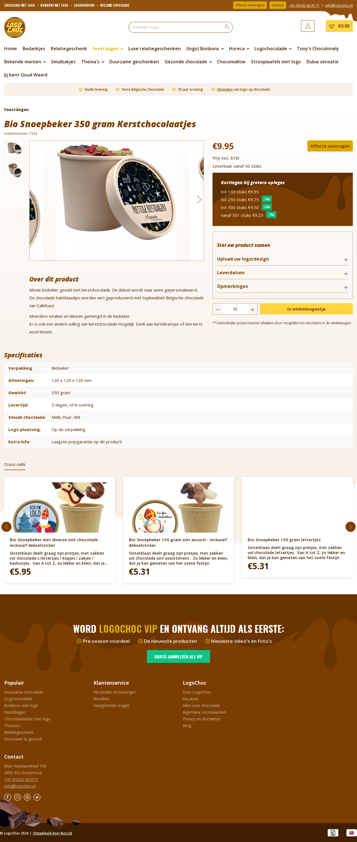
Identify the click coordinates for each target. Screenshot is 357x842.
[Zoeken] (227, 27)
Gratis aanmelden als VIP (178, 656)
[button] (282, 262)
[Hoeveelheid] (235, 311)
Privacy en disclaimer (201, 718)
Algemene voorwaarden (204, 712)
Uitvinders (225, 89)
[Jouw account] (308, 26)
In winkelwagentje (306, 311)
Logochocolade (18, 698)
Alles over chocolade (201, 705)
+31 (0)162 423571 (21, 779)
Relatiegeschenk (18, 732)
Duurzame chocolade (23, 692)
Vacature (191, 698)
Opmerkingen (235, 288)
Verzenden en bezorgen (114, 692)
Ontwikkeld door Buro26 (52, 833)
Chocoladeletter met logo (27, 718)
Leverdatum (233, 275)
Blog (187, 725)
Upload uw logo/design (245, 261)
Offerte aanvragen (242, 5)
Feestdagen (14, 712)
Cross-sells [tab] (15, 464)
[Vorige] (34, 201)
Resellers (101, 698)
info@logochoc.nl (339, 5)
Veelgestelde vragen (111, 705)
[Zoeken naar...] (175, 27)
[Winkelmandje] (339, 26)
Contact (276, 5)
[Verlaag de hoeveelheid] (218, 311)
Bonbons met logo (21, 705)
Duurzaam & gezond (23, 739)
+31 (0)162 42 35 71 (304, 5)
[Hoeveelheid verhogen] (252, 311)
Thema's (12, 725)
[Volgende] (199, 201)
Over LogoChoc (197, 692)
